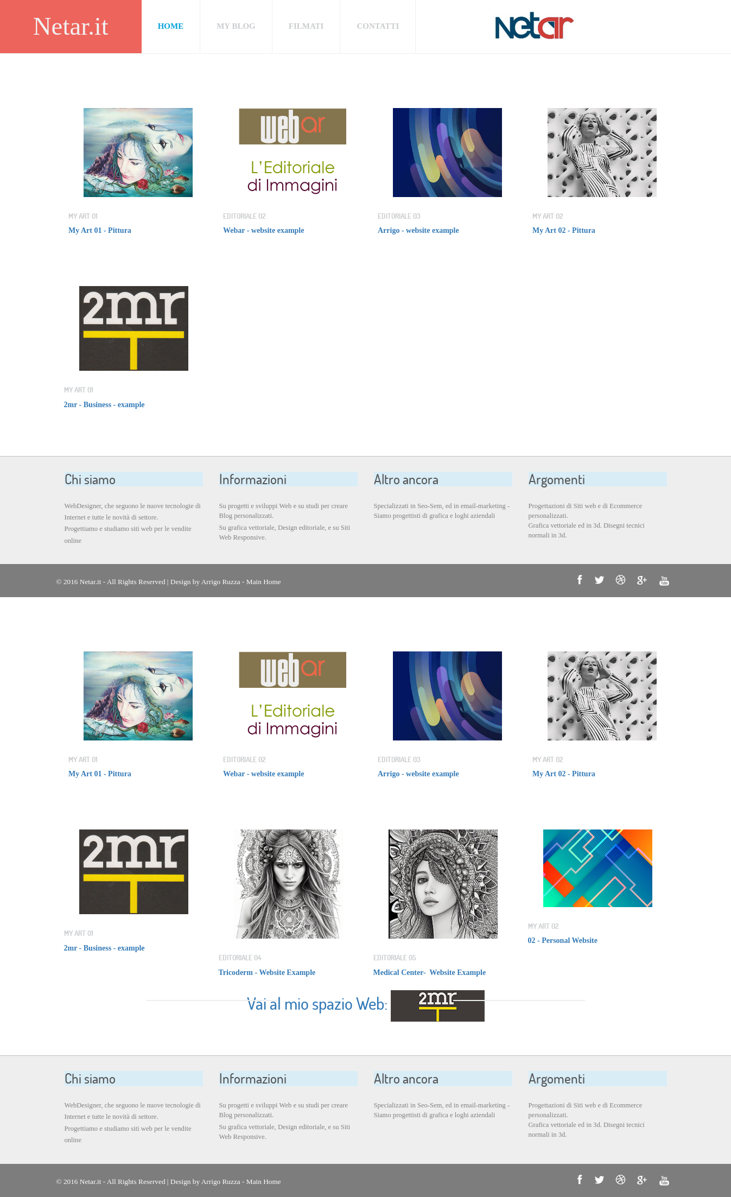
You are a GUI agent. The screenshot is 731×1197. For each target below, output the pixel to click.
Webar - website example (263, 230)
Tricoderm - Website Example (267, 972)
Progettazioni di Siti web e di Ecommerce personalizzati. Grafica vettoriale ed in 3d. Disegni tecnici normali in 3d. (587, 520)
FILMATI (306, 26)
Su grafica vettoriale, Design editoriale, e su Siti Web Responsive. (285, 532)
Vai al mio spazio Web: (319, 1003)
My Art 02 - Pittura (563, 230)
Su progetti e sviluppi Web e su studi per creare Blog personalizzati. (283, 511)
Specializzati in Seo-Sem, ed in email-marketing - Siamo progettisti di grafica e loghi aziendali (442, 511)
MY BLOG (236, 26)
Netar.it (71, 26)
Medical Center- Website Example (429, 972)
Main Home (263, 582)
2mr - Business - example (104, 405)
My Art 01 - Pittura (99, 230)
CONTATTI (378, 26)
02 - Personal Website (562, 940)
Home (171, 26)
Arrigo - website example (419, 230)
